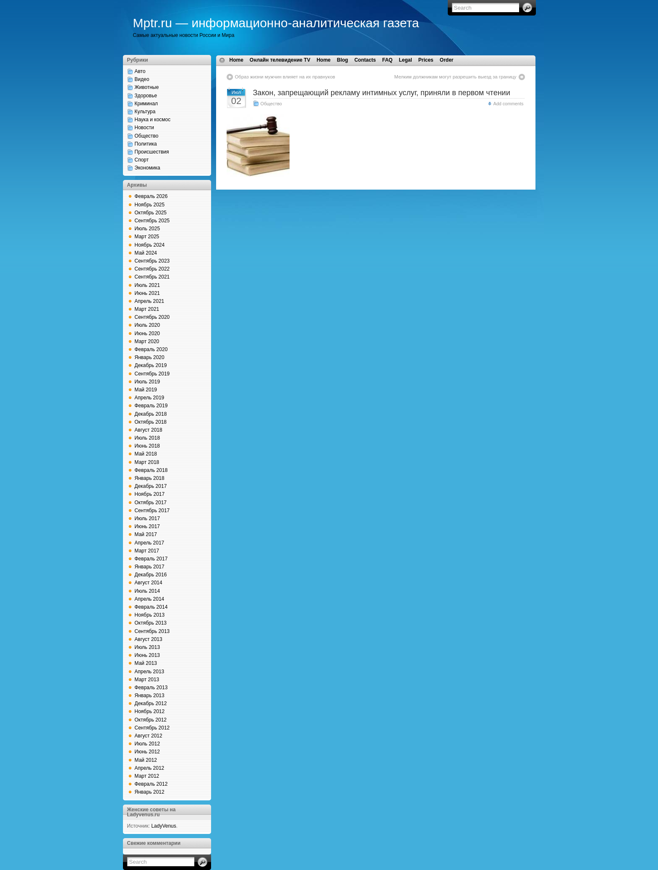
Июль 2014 (147, 591)
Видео (142, 79)
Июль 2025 (147, 229)
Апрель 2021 (149, 301)
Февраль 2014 (151, 607)
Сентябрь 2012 (152, 728)
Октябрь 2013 (151, 623)
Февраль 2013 (151, 687)
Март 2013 (147, 679)
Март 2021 (147, 309)
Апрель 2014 (149, 599)
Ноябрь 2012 (150, 711)
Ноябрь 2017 (150, 494)
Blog (342, 60)
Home (236, 60)
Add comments (508, 103)
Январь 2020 (149, 357)
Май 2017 (146, 534)
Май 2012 (146, 760)
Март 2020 (147, 341)
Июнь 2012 (147, 752)
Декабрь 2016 (151, 575)
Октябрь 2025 (151, 213)
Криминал (146, 104)
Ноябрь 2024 (150, 245)
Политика (146, 144)
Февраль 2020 (151, 349)
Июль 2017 (147, 518)
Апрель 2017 (149, 543)
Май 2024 (146, 253)
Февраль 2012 (151, 784)
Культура (145, 112)
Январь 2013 (149, 695)
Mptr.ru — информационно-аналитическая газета (276, 23)
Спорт (142, 160)
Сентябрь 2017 (152, 510)
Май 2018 (146, 454)
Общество (147, 136)
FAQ (387, 60)
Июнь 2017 (147, 526)
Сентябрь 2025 (152, 221)
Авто (140, 71)
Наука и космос (153, 119)
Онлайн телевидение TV (280, 60)
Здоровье (146, 96)
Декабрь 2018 (151, 414)
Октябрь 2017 (151, 502)
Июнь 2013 (147, 655)
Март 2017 (147, 551)
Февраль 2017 (151, 559)
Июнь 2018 (147, 446)
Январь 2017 (149, 567)
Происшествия (152, 152)
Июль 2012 (147, 744)
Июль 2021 (147, 285)
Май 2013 (146, 663)
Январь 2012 (149, 792)
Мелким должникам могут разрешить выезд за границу (455, 76)
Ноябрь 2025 (150, 205)
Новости (144, 127)
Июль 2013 (147, 647)
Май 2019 (146, 390)
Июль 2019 (147, 382)
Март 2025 (147, 237)
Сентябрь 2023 (152, 261)
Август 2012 (148, 736)
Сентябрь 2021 (152, 277)
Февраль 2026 (151, 196)
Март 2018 (147, 462)
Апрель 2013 (149, 672)
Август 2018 (148, 430)
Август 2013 (148, 639)
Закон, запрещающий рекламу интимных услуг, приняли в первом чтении (381, 93)
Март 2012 (147, 776)
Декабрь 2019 (151, 365)
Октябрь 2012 (151, 720)
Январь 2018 (149, 478)
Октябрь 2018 (151, 422)
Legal (405, 60)
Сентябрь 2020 (152, 317)
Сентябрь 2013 (152, 631)
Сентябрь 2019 (152, 374)
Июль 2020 (147, 325)
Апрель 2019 (149, 398)
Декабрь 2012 (151, 703)
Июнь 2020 (147, 333)
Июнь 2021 (147, 293)
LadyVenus (163, 826)
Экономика (147, 168)
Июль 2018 (147, 438)
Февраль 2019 (151, 406)
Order (447, 60)
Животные (147, 87)
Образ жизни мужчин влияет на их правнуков (285, 76)
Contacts (365, 60)
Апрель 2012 (149, 768)
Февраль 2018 (151, 470)
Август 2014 (148, 583)
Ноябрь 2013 (150, 615)
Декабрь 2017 (151, 486)
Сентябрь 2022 (152, 269)
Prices (425, 60)
